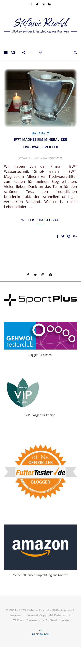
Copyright (46, 615)
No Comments (52, 158)
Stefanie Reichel (40, 24)
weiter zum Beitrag (40, 220)
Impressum (18, 615)
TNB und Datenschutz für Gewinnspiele (41, 620)
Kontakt (32, 615)
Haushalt (40, 133)
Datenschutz (63, 615)
